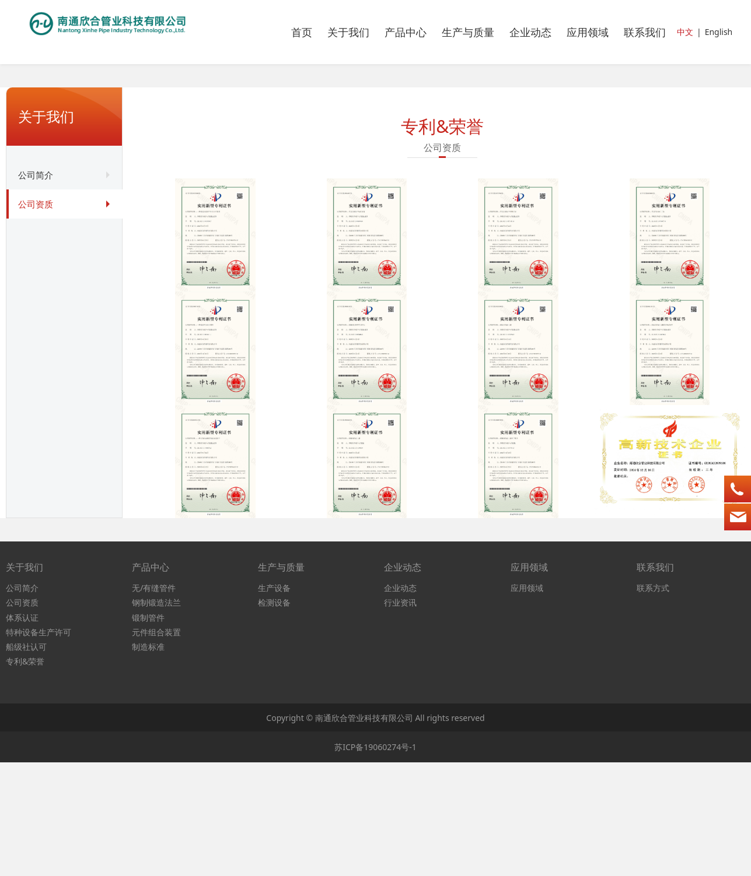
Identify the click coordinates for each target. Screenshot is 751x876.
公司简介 (35, 175)
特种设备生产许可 (38, 745)
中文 (685, 31)
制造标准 (148, 759)
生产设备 (274, 701)
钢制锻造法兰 (156, 716)
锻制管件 (148, 730)
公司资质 (35, 204)
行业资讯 (400, 716)
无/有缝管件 (154, 701)
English (719, 31)
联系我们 (645, 32)
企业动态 (530, 32)
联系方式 (653, 701)
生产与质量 (468, 32)
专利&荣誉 (25, 774)
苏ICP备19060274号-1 (375, 860)
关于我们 (348, 32)
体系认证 (22, 730)
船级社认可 (26, 759)
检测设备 (274, 716)
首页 (301, 32)
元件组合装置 (156, 745)
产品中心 (406, 32)
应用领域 (588, 32)
